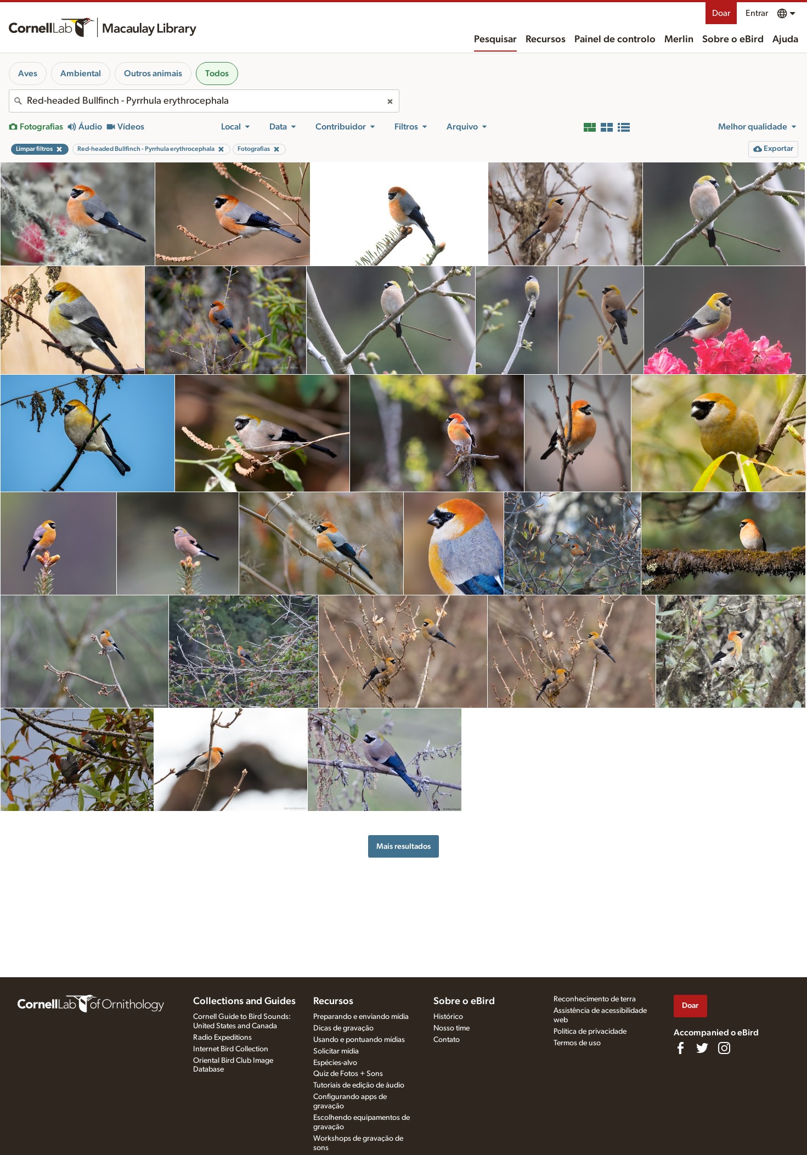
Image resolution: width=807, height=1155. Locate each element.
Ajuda (785, 39)
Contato (446, 1040)
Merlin (678, 39)
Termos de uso (577, 1043)
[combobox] (204, 101)
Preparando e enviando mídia (361, 1017)
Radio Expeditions (222, 1037)
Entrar (757, 13)
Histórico (448, 1017)
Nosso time (451, 1028)
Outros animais (153, 73)
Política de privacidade (590, 1031)
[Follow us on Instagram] (724, 1048)
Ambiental (80, 73)
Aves (27, 73)
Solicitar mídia (336, 1051)
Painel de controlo (615, 39)
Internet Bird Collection (230, 1049)
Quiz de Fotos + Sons (348, 1074)
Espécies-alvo (335, 1063)
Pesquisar (495, 39)
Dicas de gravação (343, 1028)
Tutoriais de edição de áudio (358, 1085)
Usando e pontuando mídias (359, 1040)
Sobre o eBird (733, 39)
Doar (721, 13)
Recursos (546, 39)
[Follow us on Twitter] (702, 1048)
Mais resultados (403, 846)
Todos (217, 73)
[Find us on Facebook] (680, 1048)
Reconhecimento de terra (595, 999)
